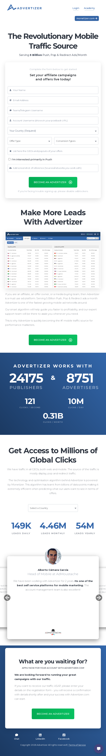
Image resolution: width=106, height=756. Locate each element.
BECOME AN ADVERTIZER (53, 182)
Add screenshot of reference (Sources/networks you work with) (47, 167)
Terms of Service (77, 745)
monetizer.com (86, 18)
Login (75, 8)
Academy (89, 8)
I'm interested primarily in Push (30, 159)
